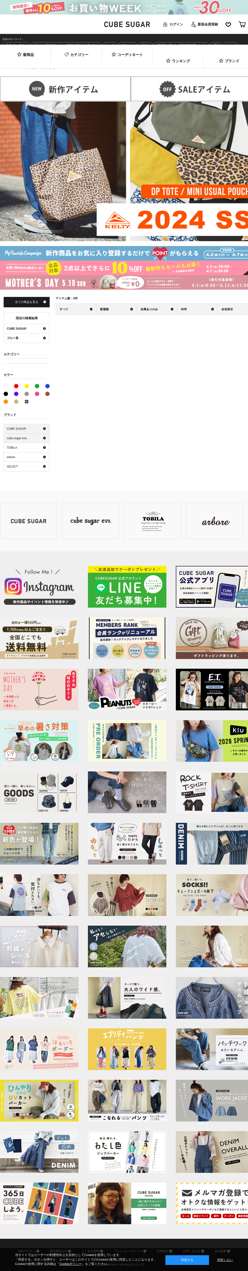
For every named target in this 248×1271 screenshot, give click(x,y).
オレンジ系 (6, 401)
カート (242, 24)
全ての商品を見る (26, 302)
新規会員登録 (208, 24)
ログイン (176, 24)
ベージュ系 (16, 401)
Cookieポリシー (70, 1264)
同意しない (225, 1260)
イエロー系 (26, 386)
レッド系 (16, 386)
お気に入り (228, 24)
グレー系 (26, 394)
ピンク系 (37, 394)
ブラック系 (6, 394)
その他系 (26, 401)
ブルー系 (47, 386)
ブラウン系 (47, 394)
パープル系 (16, 394)
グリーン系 (37, 386)
